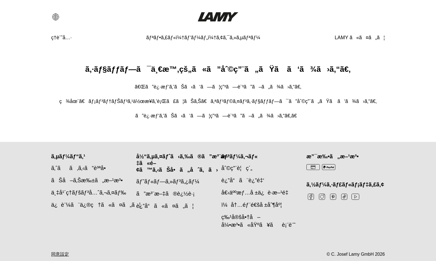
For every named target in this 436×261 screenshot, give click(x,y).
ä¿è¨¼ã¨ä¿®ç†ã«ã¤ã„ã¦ (95, 205)
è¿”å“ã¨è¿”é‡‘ (242, 180)
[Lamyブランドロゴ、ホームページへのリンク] (218, 16)
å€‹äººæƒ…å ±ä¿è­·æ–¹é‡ (256, 192)
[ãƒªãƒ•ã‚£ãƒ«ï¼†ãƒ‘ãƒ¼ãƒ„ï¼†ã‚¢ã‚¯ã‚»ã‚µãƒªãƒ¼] (203, 37)
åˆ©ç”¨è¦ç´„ (236, 168)
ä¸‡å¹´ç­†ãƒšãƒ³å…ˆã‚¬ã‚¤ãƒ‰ (88, 192)
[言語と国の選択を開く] (55, 17)
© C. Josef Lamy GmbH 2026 (356, 254)
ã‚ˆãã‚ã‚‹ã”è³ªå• (80, 168)
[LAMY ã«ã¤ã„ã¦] (360, 37)
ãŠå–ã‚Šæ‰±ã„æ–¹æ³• (87, 180)
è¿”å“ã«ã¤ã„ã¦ (165, 206)
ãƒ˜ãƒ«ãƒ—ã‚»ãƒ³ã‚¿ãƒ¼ (167, 181)
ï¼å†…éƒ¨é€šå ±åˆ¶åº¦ (251, 205)
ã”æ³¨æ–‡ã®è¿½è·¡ (165, 194)
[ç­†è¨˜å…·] (61, 37)
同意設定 (60, 254)
